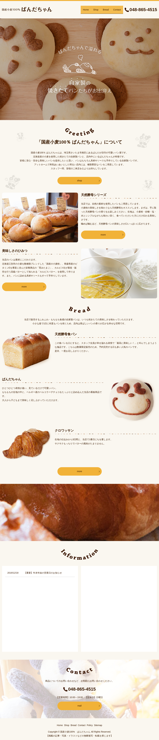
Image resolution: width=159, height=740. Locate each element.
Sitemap (98, 725)
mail (80, 705)
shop (79, 180)
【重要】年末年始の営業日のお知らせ (43, 573)
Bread (106, 9)
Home (86, 9)
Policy (90, 725)
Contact (117, 9)
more (103, 234)
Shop (95, 9)
